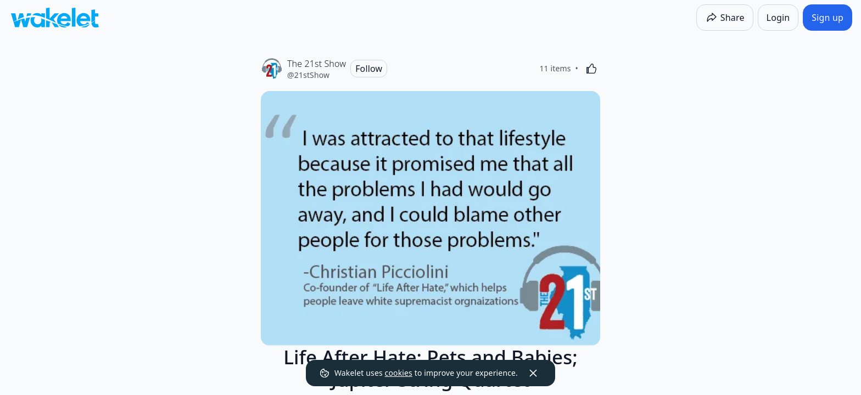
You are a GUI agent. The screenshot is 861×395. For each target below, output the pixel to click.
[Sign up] (827, 17)
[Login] (778, 17)
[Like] (591, 68)
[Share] (724, 17)
